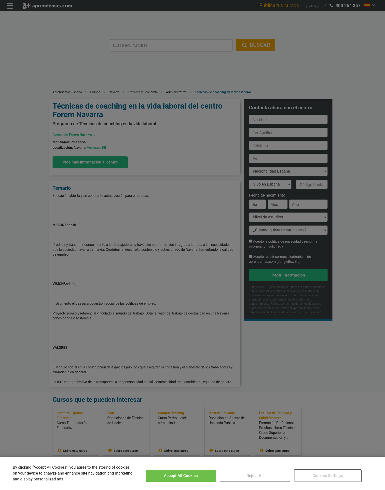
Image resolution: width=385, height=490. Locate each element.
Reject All (255, 475)
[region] (192, 473)
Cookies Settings (327, 475)
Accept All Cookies (181, 475)
